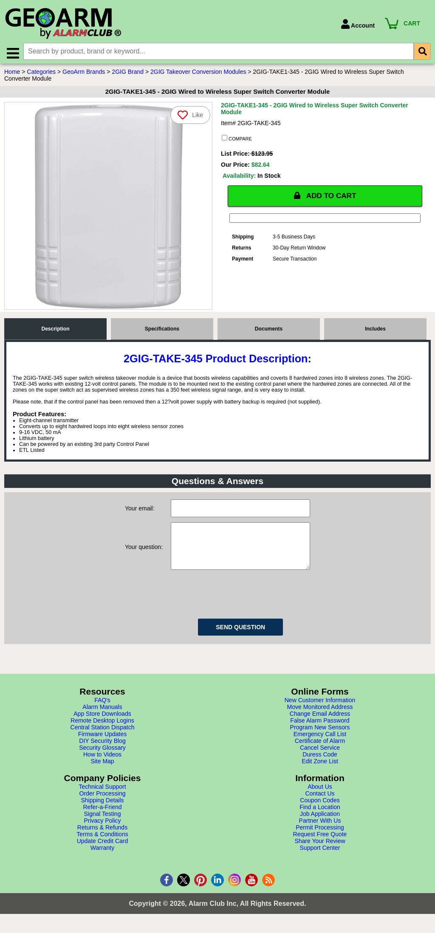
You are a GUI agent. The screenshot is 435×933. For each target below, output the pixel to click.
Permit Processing (320, 837)
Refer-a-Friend (102, 817)
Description (55, 330)
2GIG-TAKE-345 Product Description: (217, 360)
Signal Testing (102, 824)
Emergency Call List (320, 744)
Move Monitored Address (320, 717)
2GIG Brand (128, 73)
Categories (41, 73)
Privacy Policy (102, 830)
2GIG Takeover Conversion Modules (198, 73)
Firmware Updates (102, 744)
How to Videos (102, 764)
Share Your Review (319, 851)
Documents (268, 330)
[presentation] (235, 602)
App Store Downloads (102, 723)
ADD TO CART (325, 197)
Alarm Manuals (102, 717)
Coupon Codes (319, 810)
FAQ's (102, 710)
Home (12, 73)
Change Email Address (320, 723)
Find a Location (319, 817)
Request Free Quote (320, 844)
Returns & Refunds (102, 837)
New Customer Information (320, 710)
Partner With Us (320, 830)
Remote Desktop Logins (102, 730)
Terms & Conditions (102, 844)
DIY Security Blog (102, 751)
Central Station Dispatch (103, 737)
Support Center (320, 858)
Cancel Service (320, 757)
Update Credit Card (102, 851)
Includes (375, 330)
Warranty (102, 858)
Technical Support (102, 796)
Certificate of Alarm (320, 751)
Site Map (102, 771)
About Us (320, 796)
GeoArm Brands (83, 73)
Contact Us (319, 803)
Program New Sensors (320, 737)
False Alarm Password (319, 730)
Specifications (162, 330)
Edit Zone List (320, 771)
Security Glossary (102, 757)
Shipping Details (102, 810)
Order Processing (102, 803)
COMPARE (237, 140)
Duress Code (319, 764)
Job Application (320, 824)
